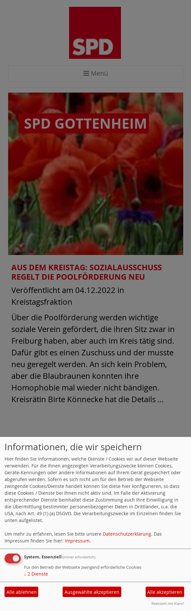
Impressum (77, 541)
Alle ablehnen (21, 592)
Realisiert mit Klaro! (167, 603)
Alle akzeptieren (164, 592)
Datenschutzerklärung (127, 534)
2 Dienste (36, 574)
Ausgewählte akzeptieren (92, 592)
